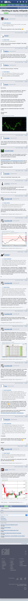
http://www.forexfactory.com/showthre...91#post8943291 (12, 413)
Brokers (11, 568)
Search (21, 562)
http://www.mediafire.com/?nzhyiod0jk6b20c (11, 75)
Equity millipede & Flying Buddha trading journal (9, 530)
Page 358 (6, 13)
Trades (11, 562)
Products (4, 562)
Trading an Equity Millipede (6, 527)
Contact (3, 568)
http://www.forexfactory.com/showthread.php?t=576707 (12, 160)
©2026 (25, 585)
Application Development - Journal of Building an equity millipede (13, 535)
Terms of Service (20, 585)
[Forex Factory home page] (7, 1)
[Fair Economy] (25, 588)
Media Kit (4, 565)
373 (11, 13)
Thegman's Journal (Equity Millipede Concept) (9, 524)
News (11, 565)
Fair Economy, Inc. (23, 584)
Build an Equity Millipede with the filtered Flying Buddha (11, 533)
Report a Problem (23, 565)
